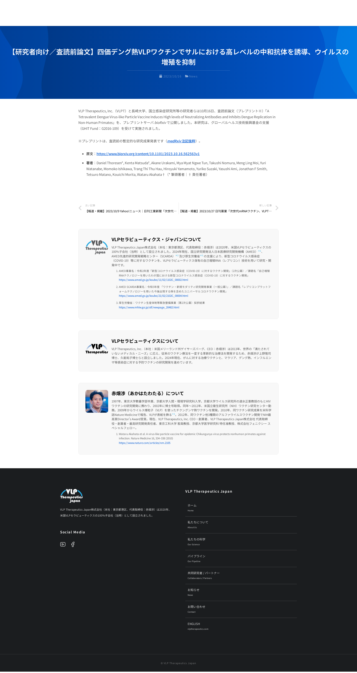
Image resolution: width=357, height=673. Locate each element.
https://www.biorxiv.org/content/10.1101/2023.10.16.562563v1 (148, 155)
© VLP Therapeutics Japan (178, 664)
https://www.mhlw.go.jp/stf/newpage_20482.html (149, 308)
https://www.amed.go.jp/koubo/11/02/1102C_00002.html (153, 281)
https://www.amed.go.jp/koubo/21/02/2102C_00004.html (153, 297)
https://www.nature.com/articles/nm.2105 (144, 444)
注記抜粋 (181, 142)
